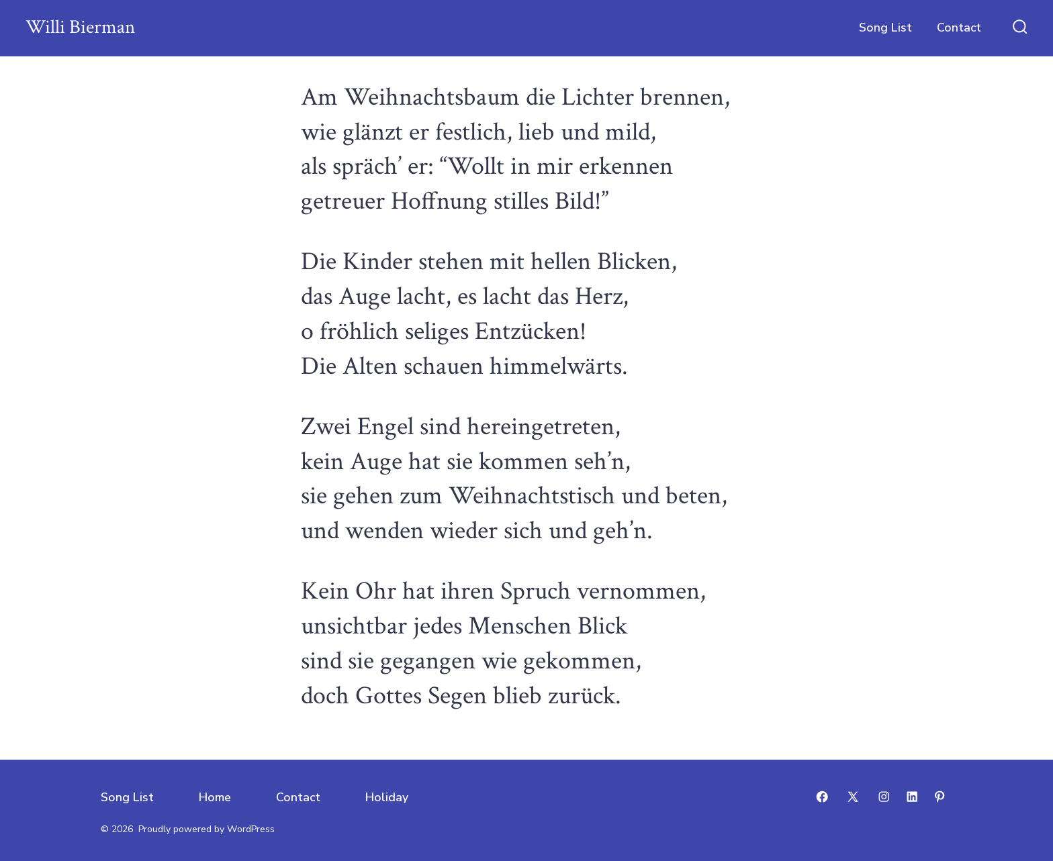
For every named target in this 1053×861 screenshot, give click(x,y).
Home (215, 797)
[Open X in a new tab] (852, 796)
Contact (959, 27)
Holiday (386, 797)
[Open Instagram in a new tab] (884, 796)
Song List (885, 27)
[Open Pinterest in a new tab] (939, 796)
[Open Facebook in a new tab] (822, 796)
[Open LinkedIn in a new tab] (912, 796)
